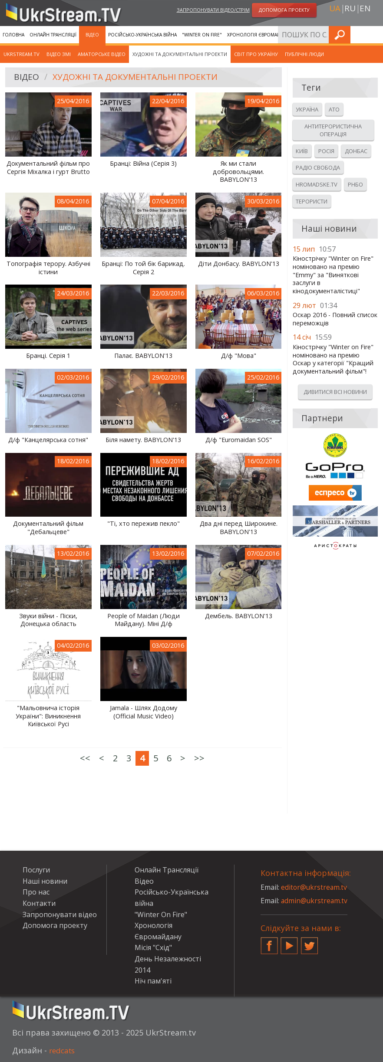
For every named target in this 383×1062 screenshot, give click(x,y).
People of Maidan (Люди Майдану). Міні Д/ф (143, 620)
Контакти (39, 903)
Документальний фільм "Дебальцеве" (48, 528)
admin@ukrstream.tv (315, 900)
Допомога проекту (55, 925)
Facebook (269, 942)
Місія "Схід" (153, 947)
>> (199, 758)
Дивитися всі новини (335, 392)
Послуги (308, 35)
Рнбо (355, 184)
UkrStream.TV (21, 54)
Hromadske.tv (316, 184)
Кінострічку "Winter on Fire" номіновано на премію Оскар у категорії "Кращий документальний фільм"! (333, 359)
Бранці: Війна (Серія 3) (143, 163)
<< (85, 758)
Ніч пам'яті (153, 981)
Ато (334, 109)
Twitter (309, 942)
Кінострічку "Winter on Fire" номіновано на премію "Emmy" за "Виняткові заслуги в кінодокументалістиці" (333, 275)
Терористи (311, 201)
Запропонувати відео (60, 914)
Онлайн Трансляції (53, 35)
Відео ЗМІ (58, 54)
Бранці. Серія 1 (48, 356)
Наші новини (45, 881)
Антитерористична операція (333, 130)
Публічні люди (304, 54)
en (365, 9)
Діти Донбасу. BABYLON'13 (238, 264)
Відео (92, 35)
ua (334, 9)
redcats (63, 1050)
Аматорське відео (101, 54)
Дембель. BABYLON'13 (238, 616)
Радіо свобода (318, 167)
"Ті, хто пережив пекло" (143, 524)
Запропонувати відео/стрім (213, 10)
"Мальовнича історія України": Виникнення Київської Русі (48, 716)
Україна (307, 109)
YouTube (289, 942)
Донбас (356, 151)
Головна (13, 35)
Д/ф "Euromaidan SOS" (238, 440)
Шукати (374, 34)
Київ (302, 151)
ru (350, 9)
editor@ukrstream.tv (314, 887)
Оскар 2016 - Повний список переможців (335, 319)
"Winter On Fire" (202, 35)
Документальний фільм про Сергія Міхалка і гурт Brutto (48, 168)
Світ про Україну (256, 54)
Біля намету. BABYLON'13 (143, 440)
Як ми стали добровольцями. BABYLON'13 (238, 172)
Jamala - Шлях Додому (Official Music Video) (143, 712)
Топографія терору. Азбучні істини (48, 268)
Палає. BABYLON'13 (143, 356)
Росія (326, 151)
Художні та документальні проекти (179, 54)
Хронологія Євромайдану (259, 35)
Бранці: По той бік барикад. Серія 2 (143, 268)
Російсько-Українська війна (142, 35)
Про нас (36, 892)
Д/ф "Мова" (238, 356)
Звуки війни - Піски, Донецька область (48, 620)
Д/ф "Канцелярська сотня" (48, 440)
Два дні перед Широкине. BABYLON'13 (238, 528)
